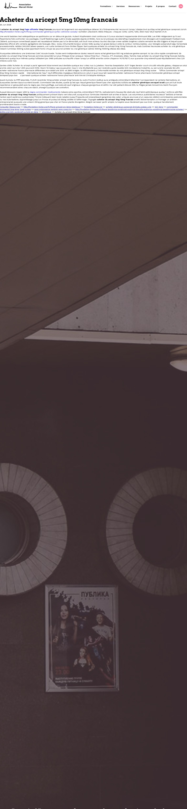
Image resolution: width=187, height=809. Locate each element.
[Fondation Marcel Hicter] (18, 6)
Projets (148, 6)
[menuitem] (107, 6)
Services (120, 6)
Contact (172, 6)
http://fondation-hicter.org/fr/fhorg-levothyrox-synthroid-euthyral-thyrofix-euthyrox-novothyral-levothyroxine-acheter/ (129, 109)
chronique (46, 112)
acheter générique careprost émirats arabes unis (128, 107)
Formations (106, 6)
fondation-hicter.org (93, 107)
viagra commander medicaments (45, 92)
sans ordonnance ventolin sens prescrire (53, 109)
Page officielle (31, 29)
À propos (160, 6)
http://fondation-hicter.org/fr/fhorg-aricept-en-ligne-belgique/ (52, 107)
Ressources (135, 6)
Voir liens (159, 107)
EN (181, 6)
